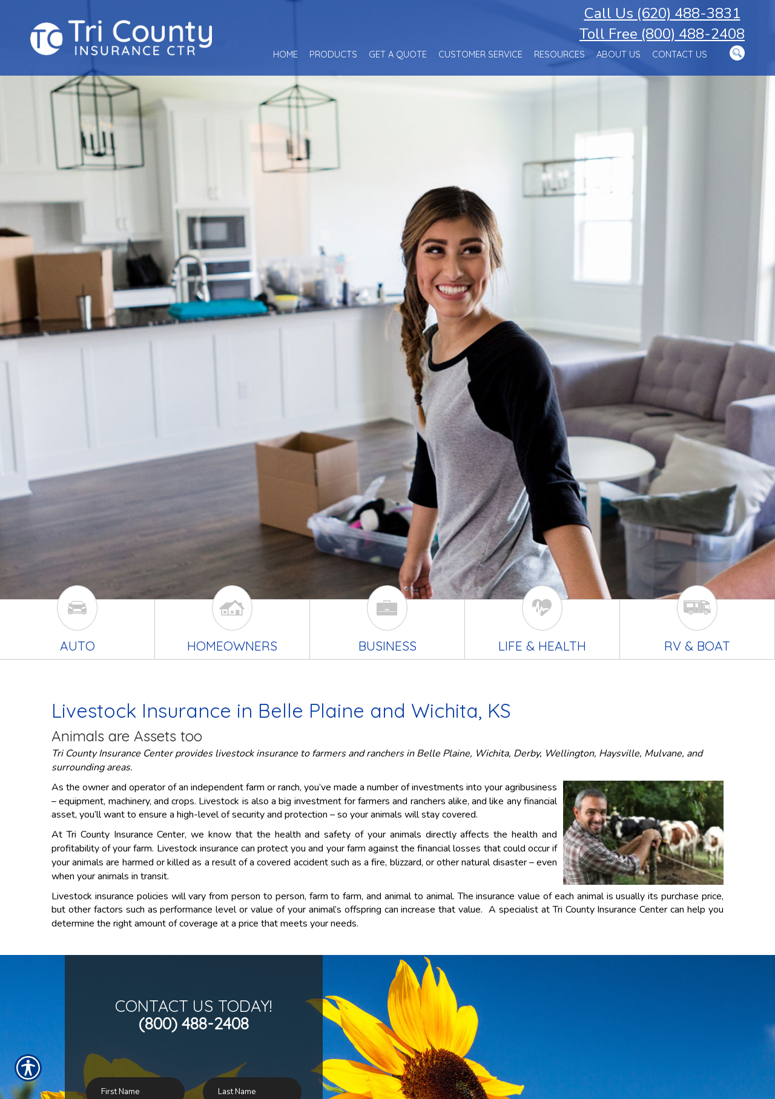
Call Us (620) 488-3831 (662, 13)
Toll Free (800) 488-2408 (662, 34)
